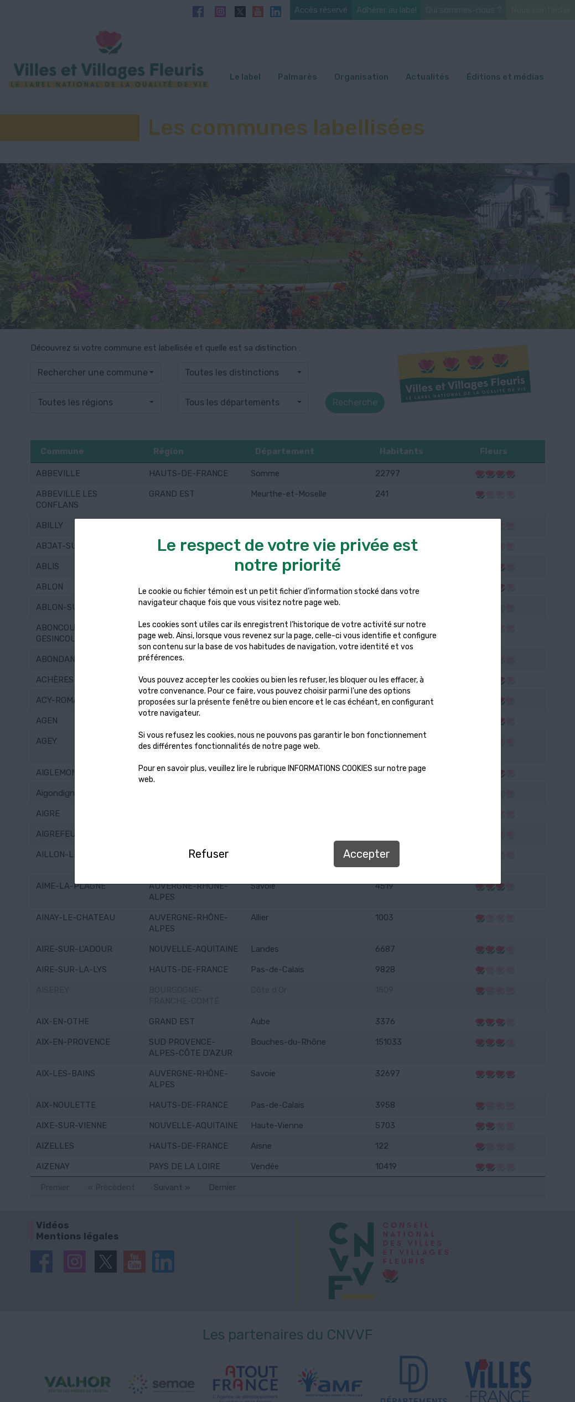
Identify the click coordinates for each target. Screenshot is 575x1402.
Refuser (208, 854)
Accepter (366, 854)
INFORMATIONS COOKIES (330, 768)
